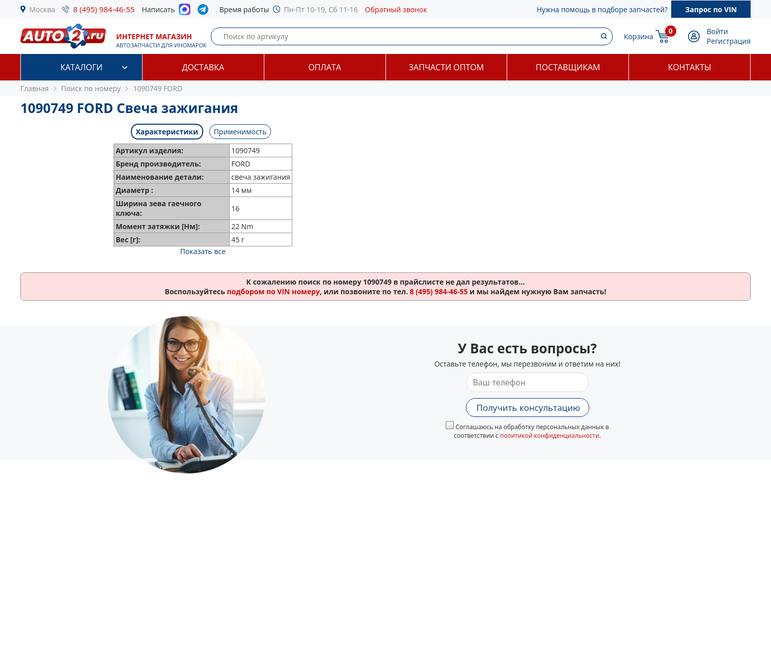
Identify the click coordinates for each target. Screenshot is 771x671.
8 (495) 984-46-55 (104, 9)
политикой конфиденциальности (549, 435)
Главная (34, 88)
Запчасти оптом (446, 67)
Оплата (324, 67)
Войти (717, 31)
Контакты (689, 67)
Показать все (203, 251)
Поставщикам (568, 67)
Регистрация (729, 41)
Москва (43, 9)
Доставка (203, 67)
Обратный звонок (396, 9)
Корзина (638, 36)
